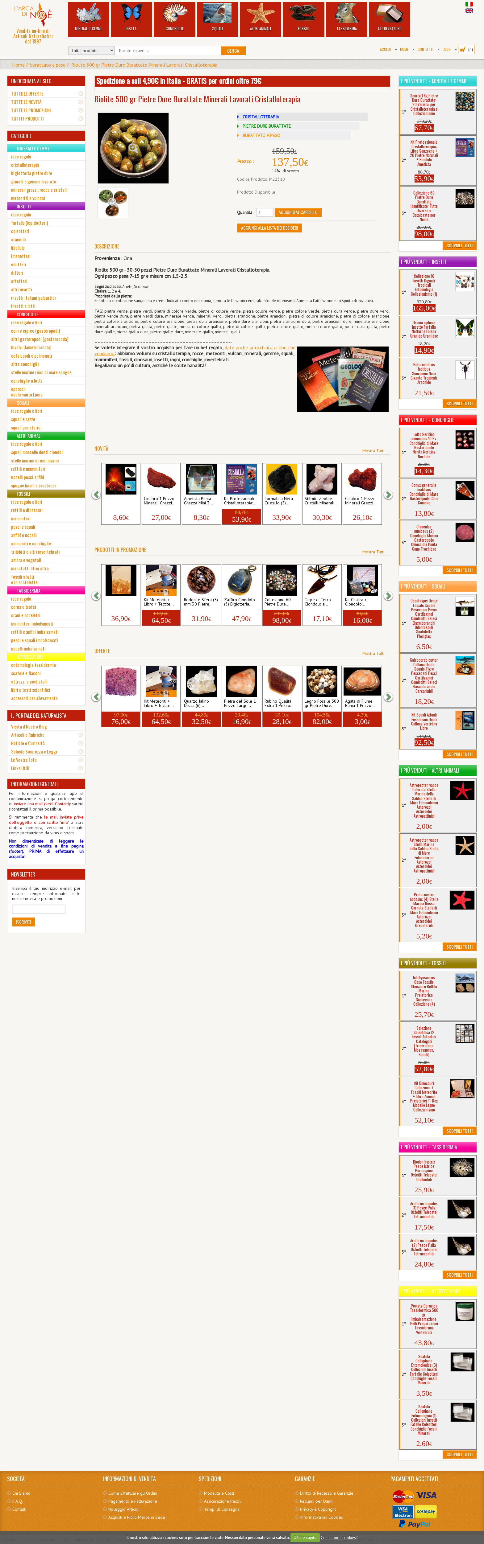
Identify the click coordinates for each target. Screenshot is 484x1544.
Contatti (425, 49)
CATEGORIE (21, 136)
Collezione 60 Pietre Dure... (278, 602)
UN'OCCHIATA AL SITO (31, 81)
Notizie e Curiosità (28, 743)
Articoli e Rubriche (27, 734)
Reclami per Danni (316, 1501)
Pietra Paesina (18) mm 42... (116, 602)
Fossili (303, 17)
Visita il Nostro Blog (29, 726)
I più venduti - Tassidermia (429, 1147)
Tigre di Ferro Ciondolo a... (318, 602)
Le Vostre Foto (24, 759)
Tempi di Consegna (222, 1509)
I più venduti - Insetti (423, 262)
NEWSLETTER (23, 874)
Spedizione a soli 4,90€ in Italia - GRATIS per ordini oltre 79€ (178, 80)
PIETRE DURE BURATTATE (267, 126)
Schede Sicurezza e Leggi (34, 751)
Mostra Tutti (373, 451)
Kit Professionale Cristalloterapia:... (240, 501)
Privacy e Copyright (318, 1509)
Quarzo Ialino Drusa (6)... (196, 703)
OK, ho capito (305, 1537)
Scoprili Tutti (460, 245)
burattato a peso (48, 65)
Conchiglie (174, 17)
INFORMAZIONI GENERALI (34, 784)
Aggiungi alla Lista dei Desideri (269, 227)
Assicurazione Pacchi (223, 1501)
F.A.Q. (17, 1501)
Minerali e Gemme (88, 17)
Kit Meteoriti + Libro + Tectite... (159, 602)
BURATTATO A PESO (261, 135)
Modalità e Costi (219, 1493)
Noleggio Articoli (124, 1509)
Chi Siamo (21, 1493)
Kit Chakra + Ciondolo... (356, 602)
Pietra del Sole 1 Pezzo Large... (240, 703)
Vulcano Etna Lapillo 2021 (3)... (120, 501)
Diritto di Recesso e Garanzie (326, 1493)
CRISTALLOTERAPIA (261, 117)
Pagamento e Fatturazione (132, 1501)
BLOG (447, 49)
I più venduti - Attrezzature (431, 1291)
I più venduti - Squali (423, 586)
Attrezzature (389, 17)
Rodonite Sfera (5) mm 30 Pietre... (201, 602)
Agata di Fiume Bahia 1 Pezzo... (360, 703)
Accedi (385, 49)
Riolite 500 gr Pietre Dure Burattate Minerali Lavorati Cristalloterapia (144, 65)
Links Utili (20, 768)
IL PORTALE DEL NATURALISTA (38, 715)
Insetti (131, 17)
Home (404, 49)
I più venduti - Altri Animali (430, 770)
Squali (217, 17)
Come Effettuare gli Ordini (132, 1493)
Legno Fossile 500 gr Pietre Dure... (322, 703)
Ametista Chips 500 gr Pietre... (117, 703)
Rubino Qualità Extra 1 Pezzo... (279, 703)
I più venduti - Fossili (423, 963)
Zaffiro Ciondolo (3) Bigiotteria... (239, 602)
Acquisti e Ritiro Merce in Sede (136, 1517)
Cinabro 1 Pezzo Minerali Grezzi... (159, 501)
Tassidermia (346, 17)
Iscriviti (23, 921)
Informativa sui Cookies (321, 1517)
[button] (99, 494)
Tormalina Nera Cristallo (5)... (279, 501)
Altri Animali (260, 17)
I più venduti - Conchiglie (427, 420)
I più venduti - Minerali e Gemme (434, 81)
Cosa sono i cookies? (339, 1537)
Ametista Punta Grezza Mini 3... (198, 501)
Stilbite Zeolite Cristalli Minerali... (321, 501)
